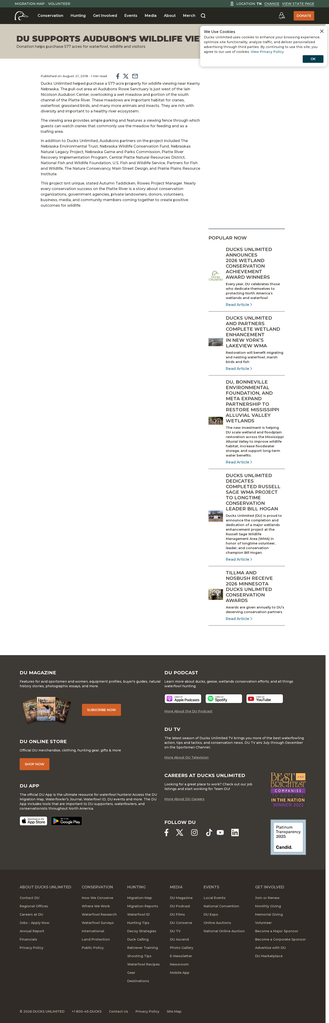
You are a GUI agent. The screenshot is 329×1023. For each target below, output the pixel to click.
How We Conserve (97, 898)
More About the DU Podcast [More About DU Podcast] (188, 711)
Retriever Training (142, 948)
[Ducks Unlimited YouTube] (220, 832)
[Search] (203, 15)
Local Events (215, 898)
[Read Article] (246, 277)
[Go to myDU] (281, 15)
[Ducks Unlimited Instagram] (194, 832)
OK (313, 59)
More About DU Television (186, 757)
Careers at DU (31, 914)
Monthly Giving (268, 906)
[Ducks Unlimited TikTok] (209, 832)
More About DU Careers (184, 799)
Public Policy (93, 948)
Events (130, 15)
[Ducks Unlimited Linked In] (235, 832)
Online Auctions (217, 923)
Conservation (50, 15)
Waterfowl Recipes (143, 964)
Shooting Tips (139, 956)
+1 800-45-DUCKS (87, 1011)
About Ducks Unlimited (45, 887)
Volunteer (59, 3)
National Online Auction (224, 931)
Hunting (78, 15)
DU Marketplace (269, 956)
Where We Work (96, 906)
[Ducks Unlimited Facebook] (166, 832)
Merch (189, 15)
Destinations (138, 981)
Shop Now (34, 764)
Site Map (174, 1011)
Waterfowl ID (138, 914)
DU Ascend (179, 939)
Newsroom (179, 964)
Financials (28, 939)
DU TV (175, 931)
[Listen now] (183, 698)
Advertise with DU (270, 948)
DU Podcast (180, 906)
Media (151, 15)
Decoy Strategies (141, 931)
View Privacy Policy (267, 52)
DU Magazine (181, 898)
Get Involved (105, 15)
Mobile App (179, 973)
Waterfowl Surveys (98, 923)
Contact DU (29, 898)
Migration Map (30, 3)
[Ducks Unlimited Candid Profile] (288, 837)
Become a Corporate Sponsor (280, 939)
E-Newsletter (181, 956)
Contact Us (118, 1011)
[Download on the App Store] (33, 821)
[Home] (21, 15)
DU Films (177, 914)
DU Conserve (181, 923)
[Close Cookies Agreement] (321, 31)
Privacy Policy (31, 948)
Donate (304, 16)
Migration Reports (142, 906)
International (93, 931)
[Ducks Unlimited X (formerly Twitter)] (179, 832)
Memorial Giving (269, 914)
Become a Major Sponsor (276, 931)
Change (271, 4)
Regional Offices (34, 906)
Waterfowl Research (99, 914)
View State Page (298, 4)
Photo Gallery (181, 948)
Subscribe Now (101, 710)
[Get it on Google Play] (66, 821)
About (170, 15)
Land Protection (96, 939)
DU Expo (211, 914)
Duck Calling (138, 939)
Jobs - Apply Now (34, 923)
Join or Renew (267, 898)
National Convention (221, 906)
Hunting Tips (138, 923)
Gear (131, 973)
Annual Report (32, 931)
